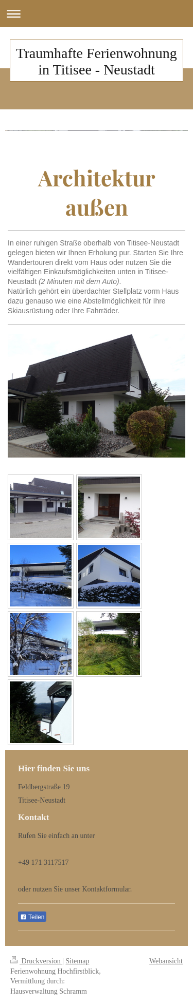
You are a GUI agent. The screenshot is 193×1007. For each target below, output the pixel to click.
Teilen (32, 917)
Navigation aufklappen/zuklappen (96, 14)
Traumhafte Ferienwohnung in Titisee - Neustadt (96, 61)
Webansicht (166, 961)
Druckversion (36, 961)
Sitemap (78, 961)
